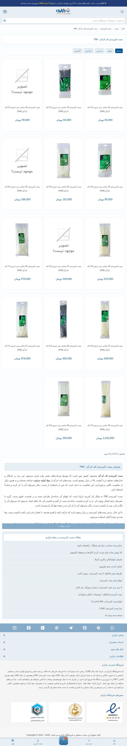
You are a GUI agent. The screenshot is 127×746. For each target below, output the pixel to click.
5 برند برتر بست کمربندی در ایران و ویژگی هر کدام (99, 587)
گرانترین (78, 51)
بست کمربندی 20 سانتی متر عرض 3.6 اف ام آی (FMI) (63, 189)
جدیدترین (99, 51)
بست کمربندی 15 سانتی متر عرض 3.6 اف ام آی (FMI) (105, 189)
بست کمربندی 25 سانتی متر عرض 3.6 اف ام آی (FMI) (22, 189)
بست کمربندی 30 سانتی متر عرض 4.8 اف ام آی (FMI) (63, 427)
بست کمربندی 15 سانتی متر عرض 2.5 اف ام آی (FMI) (63, 109)
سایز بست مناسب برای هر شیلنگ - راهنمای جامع (100, 545)
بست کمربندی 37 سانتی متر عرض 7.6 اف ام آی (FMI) (22, 348)
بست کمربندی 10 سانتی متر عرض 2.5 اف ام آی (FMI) (105, 109)
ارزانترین (88, 51)
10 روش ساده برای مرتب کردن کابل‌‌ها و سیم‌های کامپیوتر (96, 552)
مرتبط (119, 51)
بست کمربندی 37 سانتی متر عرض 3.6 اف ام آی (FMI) (63, 268)
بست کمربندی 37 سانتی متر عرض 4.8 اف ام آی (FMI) (105, 348)
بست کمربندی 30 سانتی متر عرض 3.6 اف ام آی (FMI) (105, 268)
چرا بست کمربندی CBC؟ (110, 608)
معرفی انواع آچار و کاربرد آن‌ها (108, 559)
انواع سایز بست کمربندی (111, 580)
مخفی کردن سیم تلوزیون (110, 566)
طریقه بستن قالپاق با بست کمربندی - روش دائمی (99, 573)
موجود (110, 51)
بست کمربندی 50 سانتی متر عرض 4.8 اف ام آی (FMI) (63, 348)
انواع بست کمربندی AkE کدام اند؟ (106, 601)
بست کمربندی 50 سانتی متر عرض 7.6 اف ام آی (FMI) (105, 427)
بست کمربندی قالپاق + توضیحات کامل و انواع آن (100, 594)
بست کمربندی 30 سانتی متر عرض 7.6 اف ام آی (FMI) (22, 268)
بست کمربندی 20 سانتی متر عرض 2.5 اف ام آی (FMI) (22, 109)
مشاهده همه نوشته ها (114, 615)
